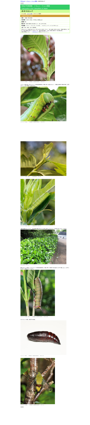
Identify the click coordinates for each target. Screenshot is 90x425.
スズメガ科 (29, 13)
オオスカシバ (35, 31)
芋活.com (22, 1)
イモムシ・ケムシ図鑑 (31, 1)
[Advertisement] (45, 131)
